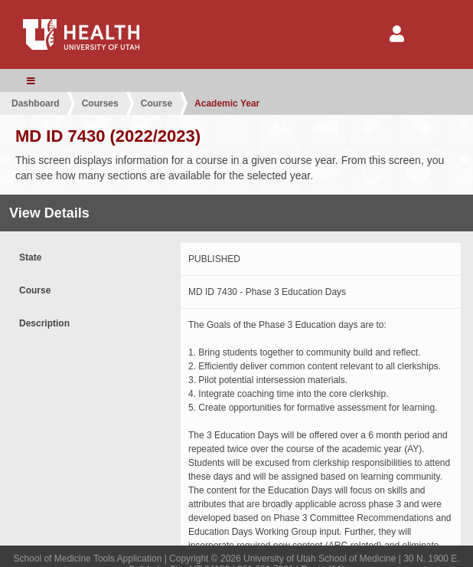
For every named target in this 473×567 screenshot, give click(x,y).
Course (156, 103)
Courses (100, 103)
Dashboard (35, 103)
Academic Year (226, 103)
